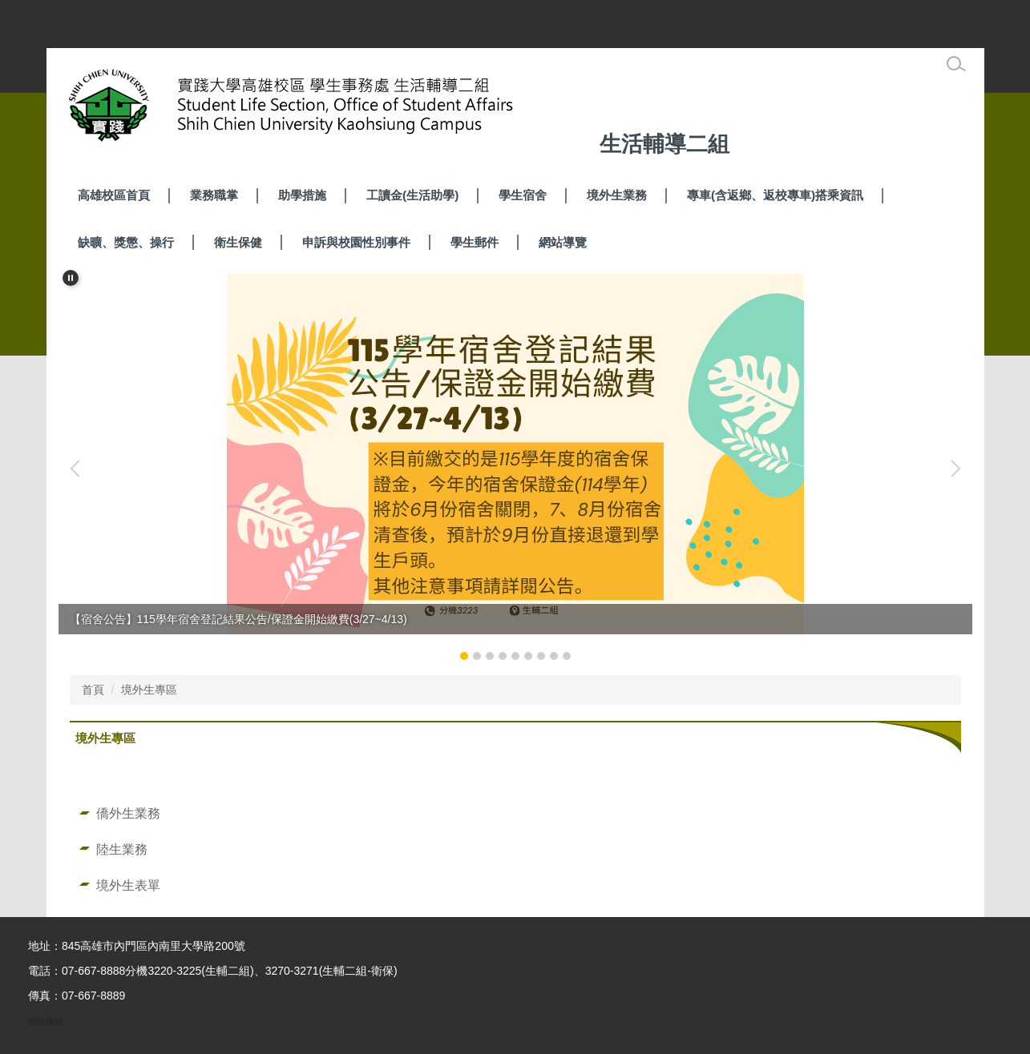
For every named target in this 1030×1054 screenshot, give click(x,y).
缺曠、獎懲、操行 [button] (126, 242)
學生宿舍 (523, 195)
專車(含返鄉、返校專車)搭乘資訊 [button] (775, 195)
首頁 (93, 689)
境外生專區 (149, 689)
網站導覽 (563, 242)
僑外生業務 (128, 813)
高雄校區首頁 (114, 195)
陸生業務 (121, 849)
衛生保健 (238, 242)
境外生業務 (617, 195)
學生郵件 (474, 242)
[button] (71, 278)
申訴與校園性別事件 (356, 242)
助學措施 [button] (302, 195)
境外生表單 (128, 885)
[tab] (464, 656)
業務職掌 (214, 195)
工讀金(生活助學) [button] (412, 195)
